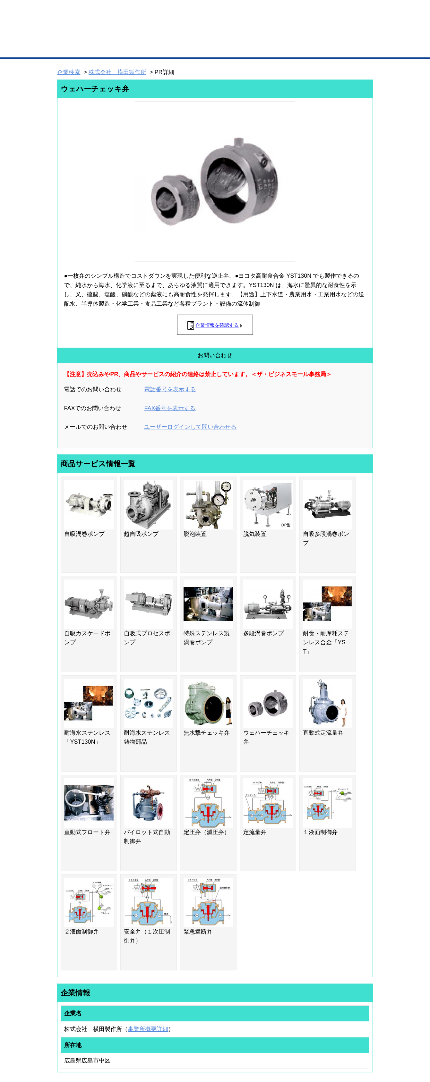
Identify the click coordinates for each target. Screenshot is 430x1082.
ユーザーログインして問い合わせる (190, 427)
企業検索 (68, 72)
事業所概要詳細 (148, 1029)
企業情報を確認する (217, 325)
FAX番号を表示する (169, 408)
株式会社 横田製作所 (117, 72)
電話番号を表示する (170, 389)
